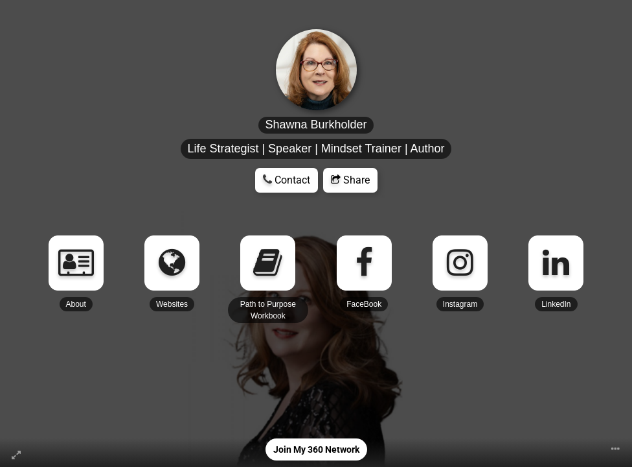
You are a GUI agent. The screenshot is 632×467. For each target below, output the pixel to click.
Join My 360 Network (316, 449)
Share (350, 180)
